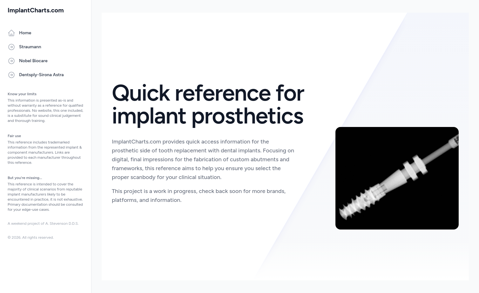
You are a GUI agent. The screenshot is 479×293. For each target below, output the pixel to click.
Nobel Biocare (28, 61)
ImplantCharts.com (36, 10)
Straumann (24, 47)
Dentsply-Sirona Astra (36, 75)
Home (19, 33)
